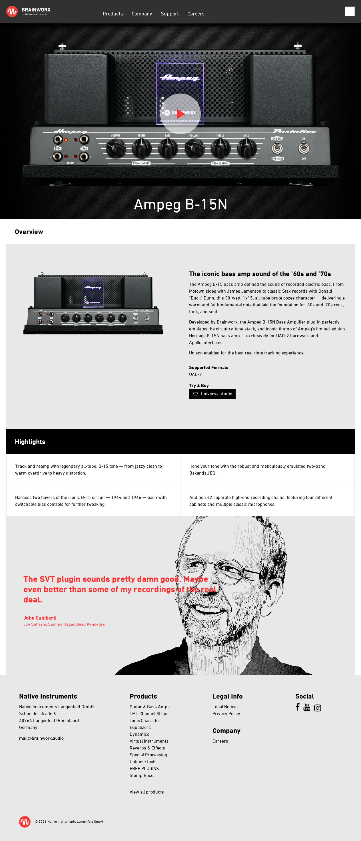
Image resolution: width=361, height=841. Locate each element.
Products (113, 13)
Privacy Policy (226, 713)
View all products (147, 791)
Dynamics (139, 734)
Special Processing (148, 754)
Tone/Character (145, 720)
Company (142, 13)
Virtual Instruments (149, 740)
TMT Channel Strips (149, 713)
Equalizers (140, 727)
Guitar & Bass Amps (150, 706)
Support (170, 13)
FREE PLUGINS (144, 768)
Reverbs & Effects (147, 747)
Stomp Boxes (143, 775)
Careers (195, 13)
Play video (180, 114)
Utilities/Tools (143, 761)
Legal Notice (224, 706)
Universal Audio (216, 393)
